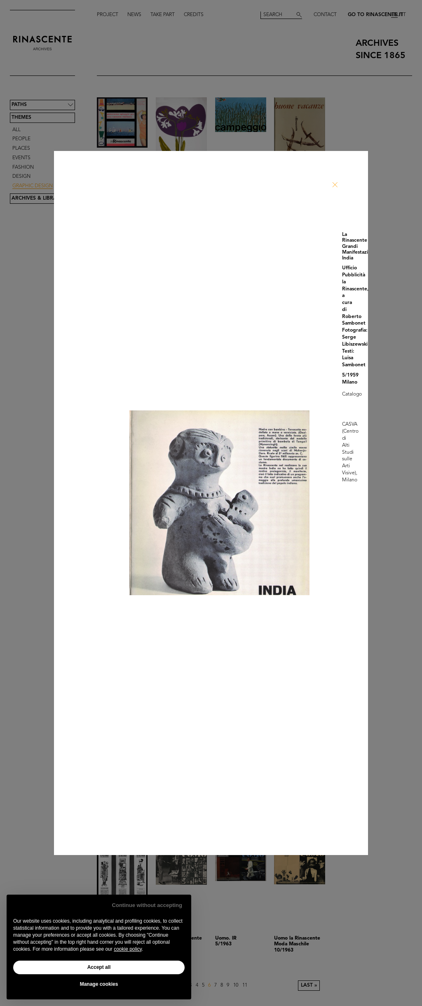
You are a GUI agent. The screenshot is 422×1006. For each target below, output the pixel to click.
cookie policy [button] (128, 949)
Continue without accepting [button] (147, 905)
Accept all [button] (99, 967)
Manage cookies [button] (99, 984)
